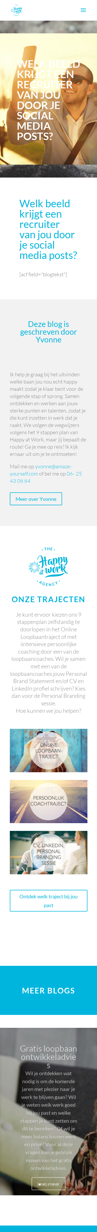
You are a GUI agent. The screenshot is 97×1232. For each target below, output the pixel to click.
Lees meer (48, 1189)
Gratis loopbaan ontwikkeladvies (48, 1062)
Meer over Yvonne (36, 499)
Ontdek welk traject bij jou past (48, 900)
